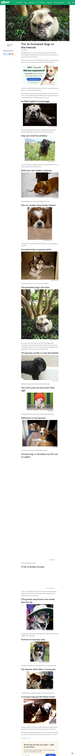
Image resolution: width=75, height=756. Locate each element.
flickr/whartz (28, 738)
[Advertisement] (39, 74)
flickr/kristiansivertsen (47, 240)
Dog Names (31, 2)
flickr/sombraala (55, 380)
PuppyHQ (49, 2)
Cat (37, 2)
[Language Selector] (69, 2)
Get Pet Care (19, 2)
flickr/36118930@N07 (49, 630)
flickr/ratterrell (55, 198)
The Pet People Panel (58, 2)
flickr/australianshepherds (44, 662)
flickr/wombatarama (54, 339)
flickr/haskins (52, 559)
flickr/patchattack (49, 689)
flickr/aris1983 (50, 410)
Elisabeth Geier (10, 45)
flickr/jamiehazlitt (52, 724)
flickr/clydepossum (54, 280)
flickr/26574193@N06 (52, 126)
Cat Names (42, 2)
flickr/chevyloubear (50, 588)
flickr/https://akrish (51, 161)
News (25, 50)
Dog (26, 2)
